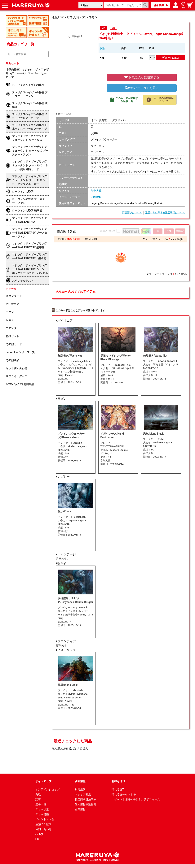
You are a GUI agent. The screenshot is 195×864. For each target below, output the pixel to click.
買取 (38, 794)
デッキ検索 (42, 809)
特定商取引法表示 (85, 799)
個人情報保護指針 (85, 804)
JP (103, 28)
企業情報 (80, 809)
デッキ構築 (42, 814)
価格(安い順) (73, 239)
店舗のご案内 (43, 824)
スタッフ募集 (83, 794)
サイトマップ (43, 781)
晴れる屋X (118, 789)
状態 (102, 48)
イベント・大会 (44, 819)
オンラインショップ (47, 789)
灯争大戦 (96, 190)
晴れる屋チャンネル (124, 794)
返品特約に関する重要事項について (165, 212)
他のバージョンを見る (142, 88)
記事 (38, 799)
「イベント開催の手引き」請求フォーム (136, 799)
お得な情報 (118, 781)
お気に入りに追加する (141, 77)
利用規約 (80, 789)
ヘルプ (39, 834)
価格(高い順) (90, 239)
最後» (180, 239)
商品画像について (132, 212)
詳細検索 (159, 5)
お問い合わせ (43, 829)
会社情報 (80, 781)
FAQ (37, 839)
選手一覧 (40, 804)
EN (113, 28)
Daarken (96, 196)
